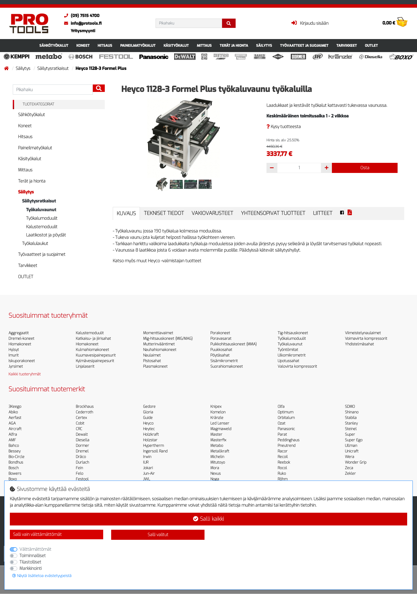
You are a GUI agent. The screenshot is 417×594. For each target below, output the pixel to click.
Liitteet (322, 213)
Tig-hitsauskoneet (293, 333)
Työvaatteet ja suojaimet (304, 45)
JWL (146, 479)
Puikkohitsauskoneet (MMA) (233, 344)
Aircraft (15, 428)
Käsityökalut (176, 45)
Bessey (14, 451)
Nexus (215, 473)
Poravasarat (220, 338)
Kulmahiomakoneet (92, 349)
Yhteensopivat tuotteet (273, 213)
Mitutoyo (217, 462)
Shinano (351, 412)
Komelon (218, 412)
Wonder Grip (355, 462)
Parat (282, 434)
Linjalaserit (85, 366)
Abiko (13, 412)
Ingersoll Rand (155, 451)
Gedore (149, 406)
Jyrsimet (16, 366)
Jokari (148, 467)
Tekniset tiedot (164, 213)
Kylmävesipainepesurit (95, 360)
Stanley (351, 423)
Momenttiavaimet (158, 333)
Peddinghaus (288, 440)
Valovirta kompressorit (297, 366)
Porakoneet (220, 333)
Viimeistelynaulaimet (363, 333)
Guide (148, 417)
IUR (145, 462)
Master (216, 434)
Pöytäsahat (220, 355)
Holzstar (150, 440)
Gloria (148, 412)
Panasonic (286, 428)
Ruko (282, 473)
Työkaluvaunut (41, 210)
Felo (79, 473)
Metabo (216, 445)
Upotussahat (288, 360)
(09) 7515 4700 (80, 15)
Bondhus (16, 462)
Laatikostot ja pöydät (46, 235)
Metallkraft (219, 451)
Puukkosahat (221, 349)
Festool (82, 479)
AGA (12, 423)
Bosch (14, 467)
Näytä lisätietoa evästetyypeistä (42, 575)
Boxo (13, 479)
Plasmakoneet (155, 366)
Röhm (282, 479)
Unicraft (351, 451)
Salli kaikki (208, 519)
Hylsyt (14, 349)
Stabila (351, 417)
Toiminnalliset (32, 555)
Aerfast (15, 417)
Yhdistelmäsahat (359, 344)
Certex (81, 417)
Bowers (15, 473)
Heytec (149, 428)
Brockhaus (85, 406)
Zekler (350, 473)
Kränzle (216, 417)
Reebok (284, 462)
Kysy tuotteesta (283, 126)
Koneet (83, 45)
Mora (214, 467)
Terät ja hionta (234, 45)
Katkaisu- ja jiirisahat (93, 338)
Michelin (217, 456)
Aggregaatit (19, 333)
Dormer (82, 445)
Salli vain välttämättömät (37, 534)
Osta (364, 168)
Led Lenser (219, 423)
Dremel (82, 451)
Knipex (216, 406)
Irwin (147, 456)
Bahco (14, 445)
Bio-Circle (16, 456)
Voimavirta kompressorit (366, 338)
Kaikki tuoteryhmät (25, 374)
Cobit (80, 423)
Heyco (148, 423)
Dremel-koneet (21, 338)
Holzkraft (151, 434)
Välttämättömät (35, 549)
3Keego (15, 406)
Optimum (285, 412)
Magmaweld (220, 428)
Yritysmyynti (83, 30)
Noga (214, 479)
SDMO (350, 406)
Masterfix (218, 440)
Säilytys (264, 45)
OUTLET (371, 45)
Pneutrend (286, 445)
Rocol (282, 467)
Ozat (281, 423)
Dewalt (82, 434)
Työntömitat (288, 349)
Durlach (82, 462)
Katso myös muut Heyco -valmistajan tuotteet (157, 261)
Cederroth (84, 412)
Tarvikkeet (346, 45)
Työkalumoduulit (41, 218)
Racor (282, 451)
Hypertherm (153, 445)
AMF (12, 440)
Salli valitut (158, 534)
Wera (349, 456)
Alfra (13, 434)
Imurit (14, 355)
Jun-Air (149, 473)
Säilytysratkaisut (53, 68)
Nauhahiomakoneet (159, 349)
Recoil (283, 456)
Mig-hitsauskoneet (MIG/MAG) (168, 338)
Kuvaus (126, 213)
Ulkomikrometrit (292, 355)
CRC (79, 428)
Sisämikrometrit (224, 360)
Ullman (351, 445)
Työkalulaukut (35, 243)
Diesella (82, 440)
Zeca (349, 467)
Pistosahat (152, 360)
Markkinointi (30, 568)
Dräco (81, 456)
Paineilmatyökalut (138, 45)
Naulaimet (152, 355)
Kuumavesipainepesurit (96, 355)
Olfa (281, 406)
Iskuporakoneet (22, 360)
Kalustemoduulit (41, 227)
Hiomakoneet (20, 344)
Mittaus (204, 45)
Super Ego (353, 440)
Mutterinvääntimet (159, 344)
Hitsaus (105, 45)
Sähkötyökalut (53, 45)
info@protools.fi (81, 23)
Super (350, 434)
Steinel (351, 428)
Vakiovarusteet (212, 213)
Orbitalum (286, 417)
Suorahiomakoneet (226, 366)
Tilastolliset (30, 562)
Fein (79, 467)
